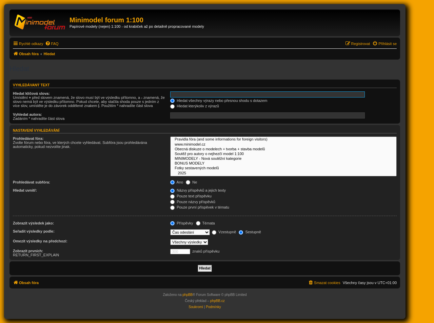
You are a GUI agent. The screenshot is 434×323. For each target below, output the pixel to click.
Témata (205, 223)
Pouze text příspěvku (191, 196)
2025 (283, 173)
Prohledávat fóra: (28, 138)
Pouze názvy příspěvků (192, 202)
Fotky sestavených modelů (283, 168)
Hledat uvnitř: (25, 190)
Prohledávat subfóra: (31, 182)
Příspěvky (181, 223)
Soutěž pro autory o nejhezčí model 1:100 (283, 154)
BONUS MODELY (283, 163)
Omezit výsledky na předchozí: (40, 241)
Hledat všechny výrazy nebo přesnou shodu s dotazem (218, 101)
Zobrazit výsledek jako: (33, 223)
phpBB (187, 295)
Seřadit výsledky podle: (34, 231)
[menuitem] (52, 44)
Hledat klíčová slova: (31, 93)
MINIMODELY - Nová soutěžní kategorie (283, 158)
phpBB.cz (217, 301)
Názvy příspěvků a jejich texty (198, 190)
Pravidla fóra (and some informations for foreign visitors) (283, 139)
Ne (191, 182)
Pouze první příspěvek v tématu (199, 207)
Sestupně (250, 232)
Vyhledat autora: (27, 114)
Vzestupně (224, 232)
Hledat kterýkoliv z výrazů (194, 106)
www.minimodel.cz (283, 144)
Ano (176, 182)
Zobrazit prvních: (28, 251)
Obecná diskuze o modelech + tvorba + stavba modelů (283, 149)
